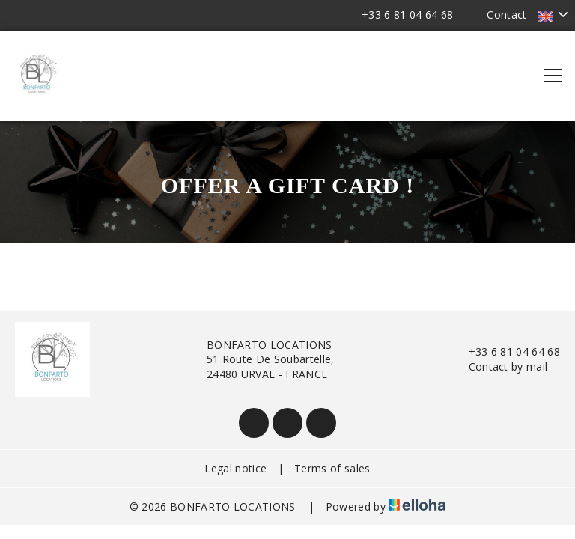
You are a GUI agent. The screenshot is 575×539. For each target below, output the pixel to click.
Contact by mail (499, 366)
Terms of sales (332, 468)
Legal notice (235, 468)
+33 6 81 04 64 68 (505, 351)
